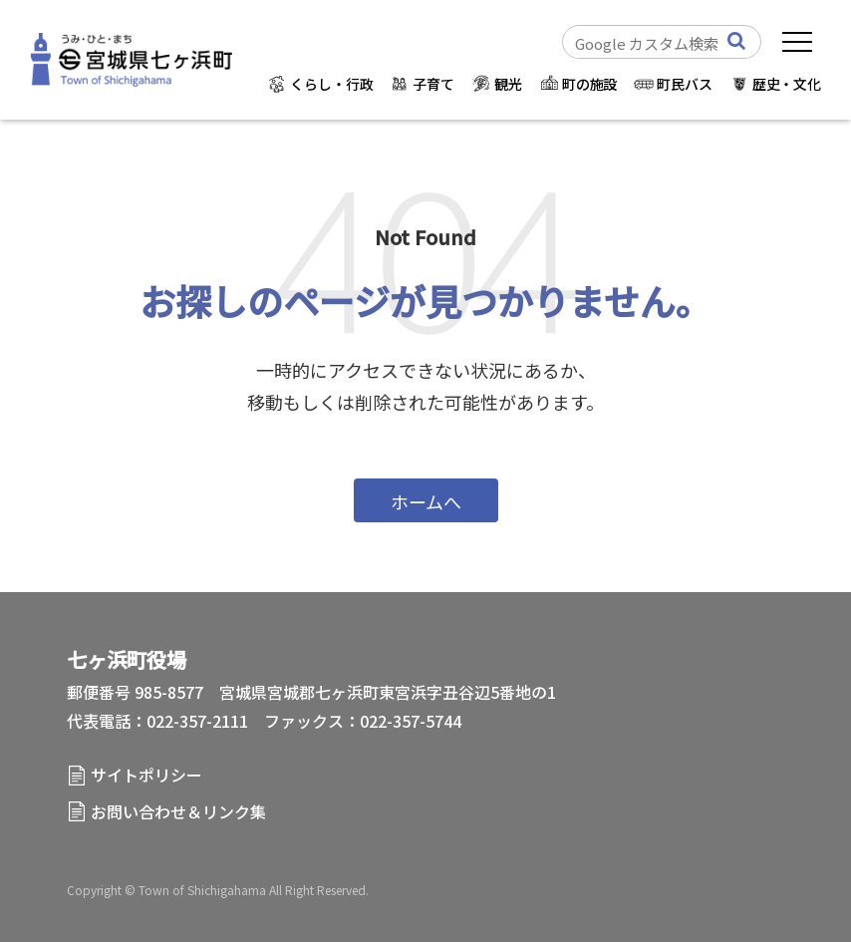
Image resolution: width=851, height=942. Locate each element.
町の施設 (589, 84)
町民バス (684, 84)
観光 (508, 84)
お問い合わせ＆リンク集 (178, 811)
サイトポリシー (146, 774)
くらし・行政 (331, 84)
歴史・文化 (786, 84)
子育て (433, 84)
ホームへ (426, 501)
